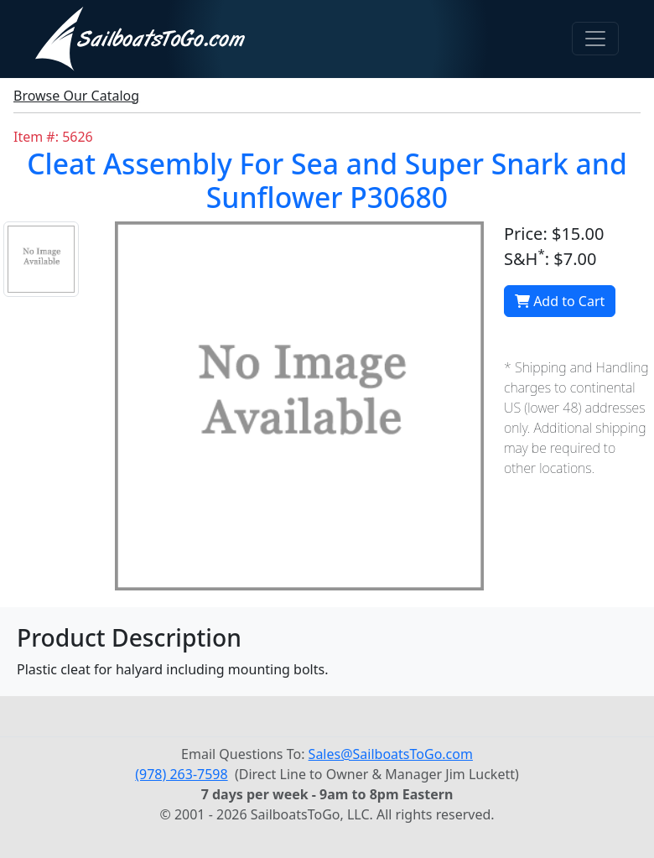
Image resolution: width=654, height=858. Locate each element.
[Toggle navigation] (595, 38)
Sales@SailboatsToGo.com (391, 754)
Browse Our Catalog (76, 95)
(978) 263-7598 (181, 774)
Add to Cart (560, 301)
